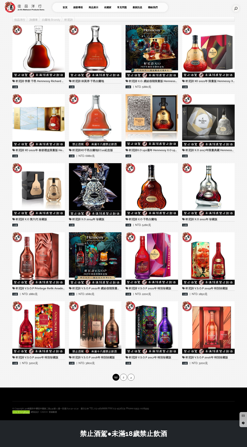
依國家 (107, 7)
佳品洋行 (19, 19)
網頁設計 (35, 412)
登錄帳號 (53, 412)
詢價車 (34, 19)
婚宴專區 (78, 7)
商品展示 (93, 7)
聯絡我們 (153, 7)
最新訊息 (137, 7)
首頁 (65, 7)
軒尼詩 (68, 19)
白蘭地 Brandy (51, 19)
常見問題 (122, 7)
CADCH (44, 412)
